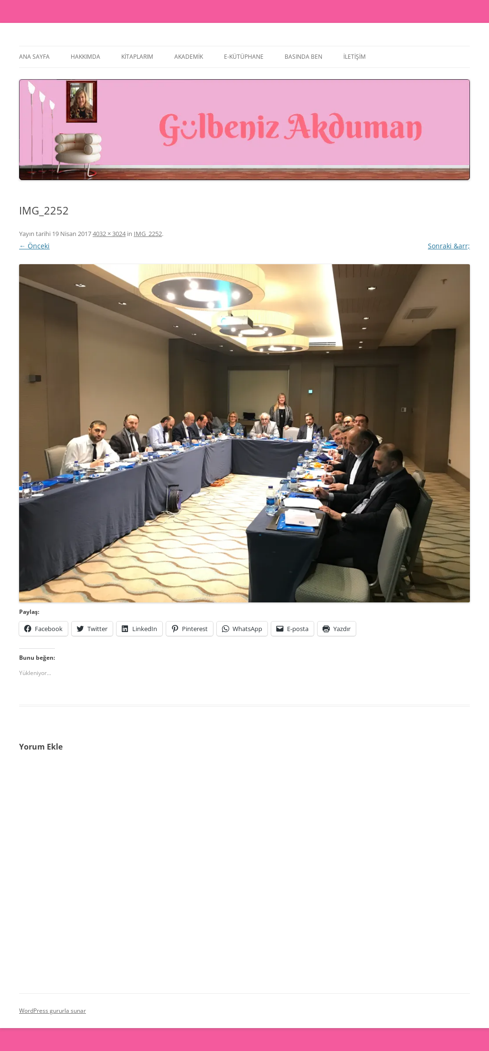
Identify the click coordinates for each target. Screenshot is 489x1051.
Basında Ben (303, 57)
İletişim (354, 57)
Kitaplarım (137, 57)
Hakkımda (85, 57)
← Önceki (34, 245)
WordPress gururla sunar (52, 1011)
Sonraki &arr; (449, 245)
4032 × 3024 (109, 233)
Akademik (188, 57)
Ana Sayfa (34, 57)
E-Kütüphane (244, 57)
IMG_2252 (148, 233)
